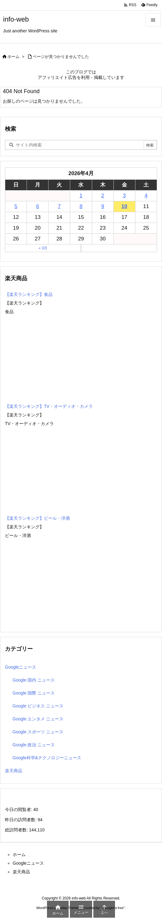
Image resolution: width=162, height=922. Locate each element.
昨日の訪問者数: (21, 819)
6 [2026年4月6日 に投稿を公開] (37, 206)
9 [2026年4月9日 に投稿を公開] (102, 206)
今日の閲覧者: (19, 809)
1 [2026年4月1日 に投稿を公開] (80, 196)
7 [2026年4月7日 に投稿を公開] (59, 206)
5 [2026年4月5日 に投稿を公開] (16, 206)
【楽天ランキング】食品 (29, 294)
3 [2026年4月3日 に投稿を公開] (124, 196)
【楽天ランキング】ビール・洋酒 (37, 518)
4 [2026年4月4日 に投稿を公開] (146, 196)
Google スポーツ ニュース (37, 731)
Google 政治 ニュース (33, 744)
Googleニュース (20, 667)
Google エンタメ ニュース (37, 718)
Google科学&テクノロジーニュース (46, 757)
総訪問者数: (17, 829)
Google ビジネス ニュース (37, 705)
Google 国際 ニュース (33, 692)
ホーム (13, 56)
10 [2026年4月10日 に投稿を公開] (124, 206)
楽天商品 (13, 770)
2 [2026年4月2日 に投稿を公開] (102, 196)
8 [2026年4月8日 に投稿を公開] (80, 206)
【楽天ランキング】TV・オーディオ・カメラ (49, 406)
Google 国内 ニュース (33, 680)
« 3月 (43, 248)
